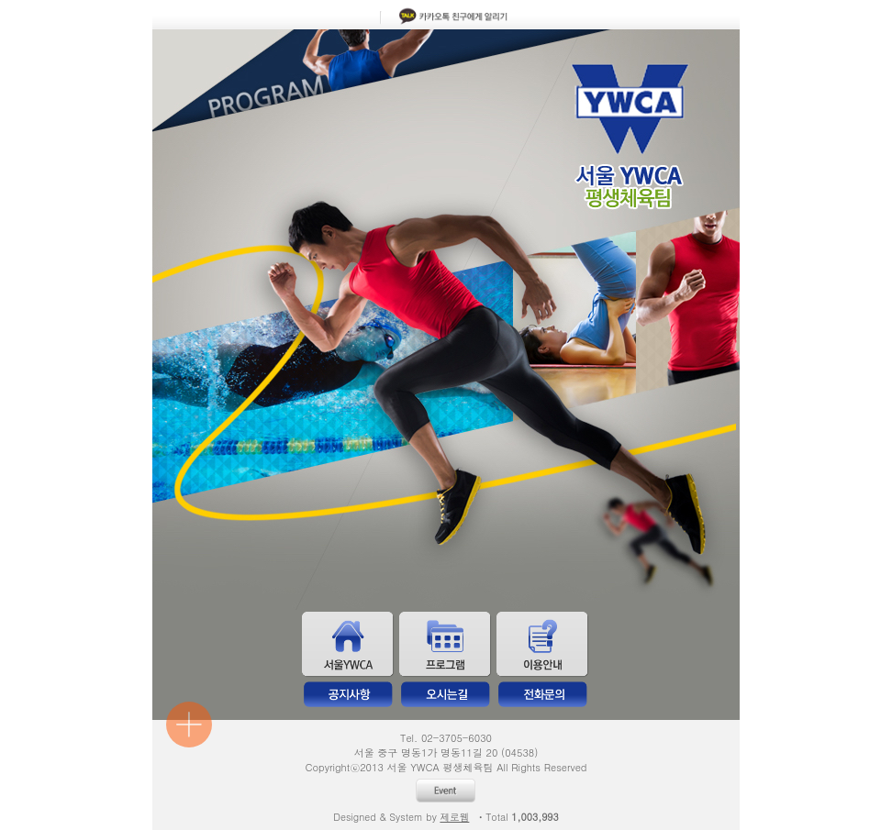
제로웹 (454, 817)
